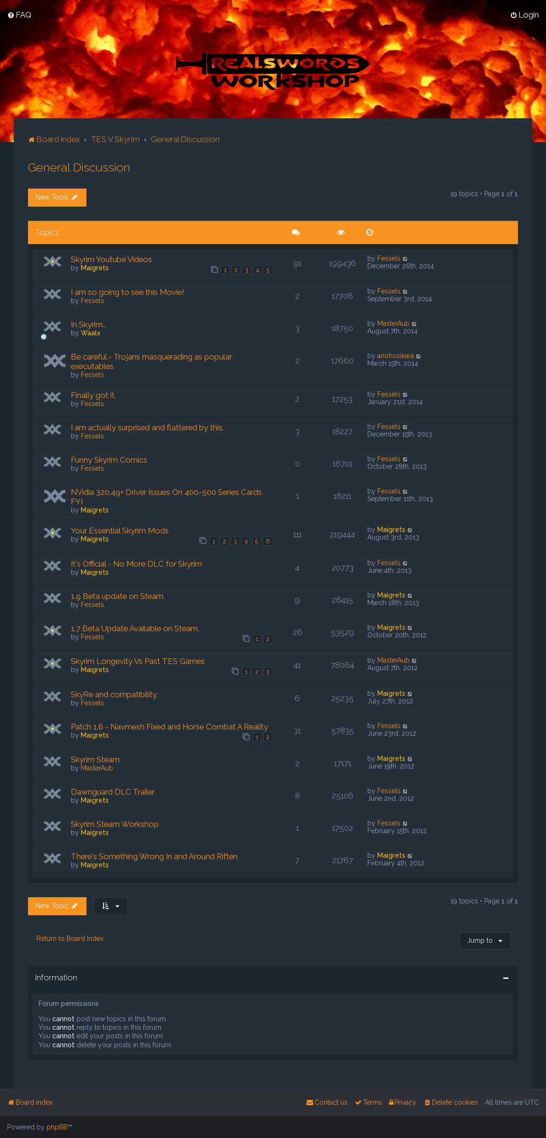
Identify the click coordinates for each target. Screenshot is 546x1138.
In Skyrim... (89, 324)
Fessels (389, 258)
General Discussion (79, 167)
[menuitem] (19, 14)
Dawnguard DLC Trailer (112, 791)
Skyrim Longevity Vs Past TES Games (138, 660)
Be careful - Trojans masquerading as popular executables (151, 360)
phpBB (57, 1127)
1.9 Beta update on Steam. (118, 595)
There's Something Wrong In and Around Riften (154, 856)
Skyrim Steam (95, 759)
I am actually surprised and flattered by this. (147, 427)
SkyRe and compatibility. (114, 694)
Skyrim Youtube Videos (111, 259)
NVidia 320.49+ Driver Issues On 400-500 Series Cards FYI (166, 496)
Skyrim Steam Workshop (115, 823)
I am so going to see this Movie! (127, 291)
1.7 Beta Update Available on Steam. (135, 628)
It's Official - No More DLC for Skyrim (136, 563)
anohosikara (395, 355)
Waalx (90, 332)
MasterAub (393, 323)
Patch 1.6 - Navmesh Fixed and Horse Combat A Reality (169, 726)
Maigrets (95, 267)
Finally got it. (93, 394)
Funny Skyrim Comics (109, 459)
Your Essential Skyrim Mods (120, 530)
